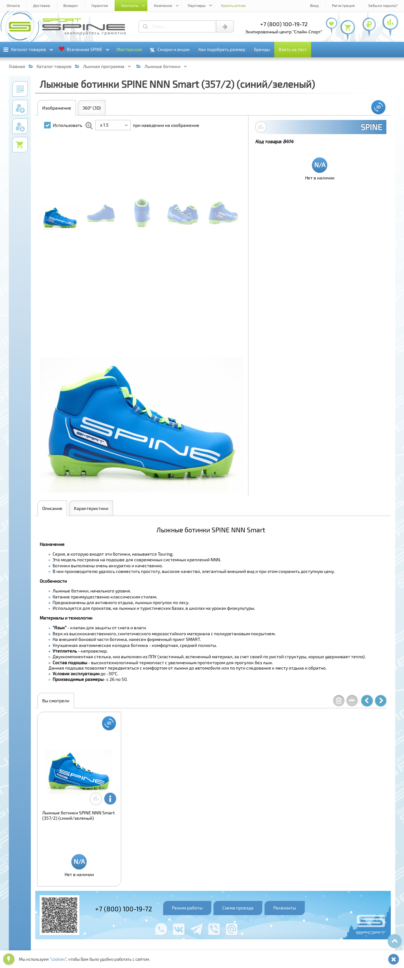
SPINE (371, 127)
